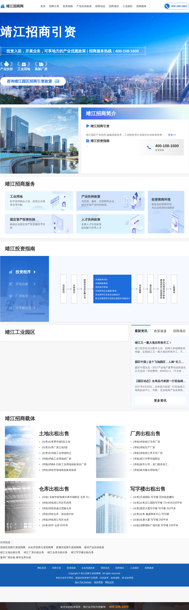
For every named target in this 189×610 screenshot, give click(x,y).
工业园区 (128, 6)
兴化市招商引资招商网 (40, 547)
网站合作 (109, 582)
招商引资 (54, 6)
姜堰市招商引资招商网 (68, 547)
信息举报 (98, 582)
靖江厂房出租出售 (34, 552)
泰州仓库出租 (23, 557)
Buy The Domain (83, 582)
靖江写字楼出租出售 (82, 552)
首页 (42, 6)
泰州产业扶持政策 (94, 547)
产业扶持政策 (84, 6)
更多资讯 (160, 400)
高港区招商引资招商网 (12, 547)
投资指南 (68, 6)
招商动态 (100, 6)
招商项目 (114, 6)
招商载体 (149, 568)
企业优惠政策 (88, 568)
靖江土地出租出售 (10, 552)
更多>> (172, 134)
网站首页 (41, 568)
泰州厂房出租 (7, 557)
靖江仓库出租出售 (57, 552)
